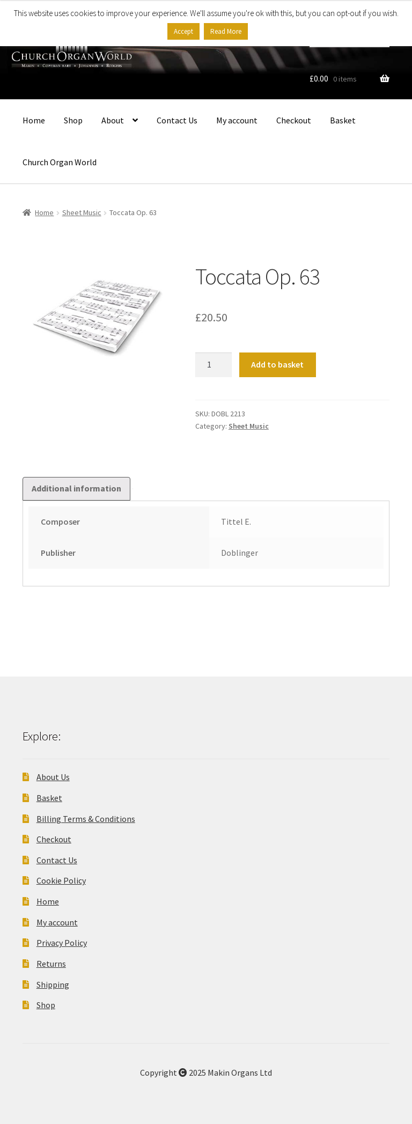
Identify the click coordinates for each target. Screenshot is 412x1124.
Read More (225, 31)
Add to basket (277, 364)
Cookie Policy (61, 880)
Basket (343, 120)
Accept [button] (183, 31)
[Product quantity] (213, 364)
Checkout (293, 120)
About (112, 120)
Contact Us (177, 120)
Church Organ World (60, 162)
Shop (73, 120)
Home (34, 120)
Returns (51, 963)
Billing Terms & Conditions (85, 818)
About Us (53, 777)
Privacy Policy (61, 942)
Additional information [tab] (76, 488)
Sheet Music (81, 212)
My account (237, 120)
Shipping (52, 984)
